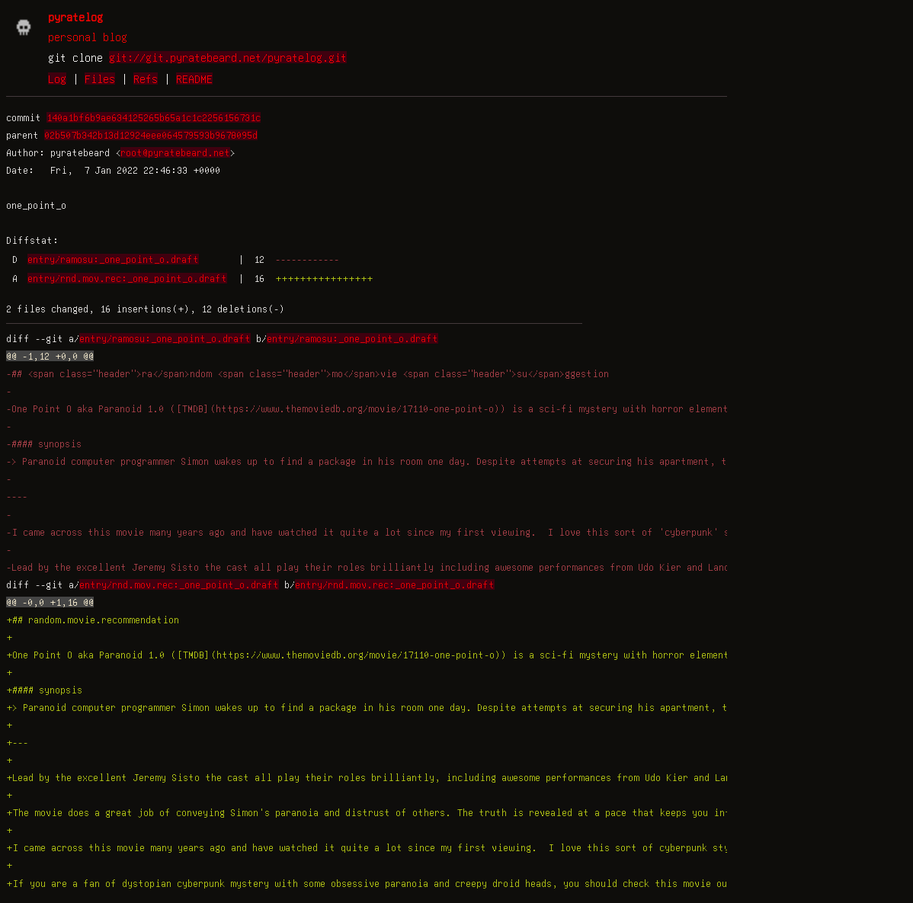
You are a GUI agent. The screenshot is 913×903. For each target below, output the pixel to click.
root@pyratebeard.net (175, 152)
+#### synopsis (44, 689)
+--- (17, 742)
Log (57, 78)
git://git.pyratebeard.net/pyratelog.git (228, 57)
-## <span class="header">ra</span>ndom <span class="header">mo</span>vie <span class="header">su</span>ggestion (307, 373)
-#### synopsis (44, 443)
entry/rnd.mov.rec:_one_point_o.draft (127, 278)
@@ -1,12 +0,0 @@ (50, 356)
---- (16, 496)
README (194, 78)
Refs (145, 78)
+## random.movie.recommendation (92, 619)
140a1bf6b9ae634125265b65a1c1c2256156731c (153, 117)
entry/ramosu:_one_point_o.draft (113, 259)
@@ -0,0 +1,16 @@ (50, 602)
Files (100, 78)
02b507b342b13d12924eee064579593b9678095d (151, 135)
